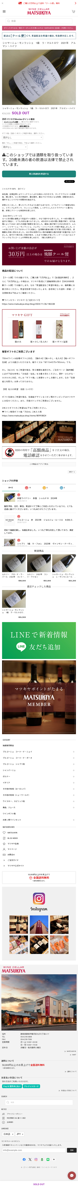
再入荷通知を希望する (39, 174)
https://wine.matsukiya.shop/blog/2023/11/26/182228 (28, 304)
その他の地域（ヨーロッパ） (15, 789)
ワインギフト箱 (9, 814)
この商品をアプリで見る (39, 464)
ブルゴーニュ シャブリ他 (14, 764)
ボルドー (6, 776)
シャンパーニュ (9, 770)
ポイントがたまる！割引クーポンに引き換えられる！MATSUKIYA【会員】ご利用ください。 (39, 28)
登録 (71, 1150)
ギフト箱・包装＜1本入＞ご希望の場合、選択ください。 (23, 133)
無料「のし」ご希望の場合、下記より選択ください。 (22, 143)
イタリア (6, 783)
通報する (72, 472)
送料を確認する (24, 126)
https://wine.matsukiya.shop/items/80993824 (24, 416)
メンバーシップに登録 (11, 122)
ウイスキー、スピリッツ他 (14, 801)
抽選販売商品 (8, 745)
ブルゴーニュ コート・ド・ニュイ (17, 752)
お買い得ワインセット (12, 820)
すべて (10, 488)
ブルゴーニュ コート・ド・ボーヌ (17, 758)
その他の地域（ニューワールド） (16, 795)
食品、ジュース (9, 807)
